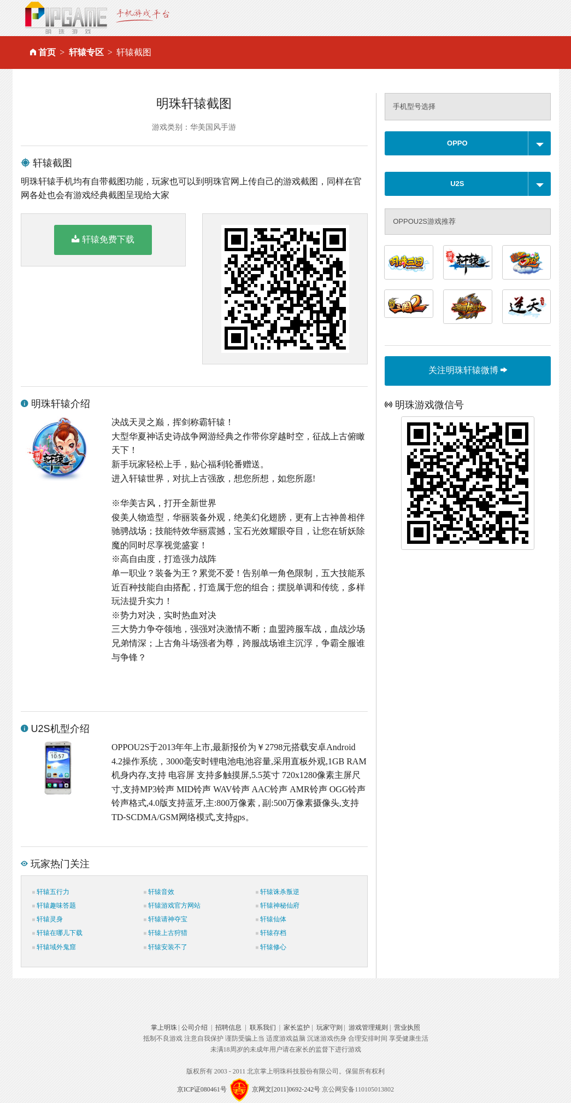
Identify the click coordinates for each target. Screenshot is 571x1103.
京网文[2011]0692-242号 (286, 1089)
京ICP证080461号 (202, 1089)
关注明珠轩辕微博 (467, 370)
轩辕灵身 (47, 919)
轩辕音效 (159, 892)
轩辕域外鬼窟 (54, 947)
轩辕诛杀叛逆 (277, 892)
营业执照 (407, 1027)
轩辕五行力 (50, 892)
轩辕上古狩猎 (165, 933)
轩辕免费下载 (103, 239)
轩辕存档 (271, 933)
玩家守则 (329, 1027)
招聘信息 (228, 1027)
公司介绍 (194, 1027)
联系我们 (263, 1027)
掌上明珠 (164, 1027)
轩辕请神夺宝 (165, 919)
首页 (47, 52)
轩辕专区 (86, 52)
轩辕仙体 (271, 919)
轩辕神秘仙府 (277, 905)
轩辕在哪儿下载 (57, 933)
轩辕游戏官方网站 (172, 905)
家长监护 (297, 1027)
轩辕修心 (271, 947)
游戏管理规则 (368, 1027)
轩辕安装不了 (165, 947)
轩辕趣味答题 (54, 905)
